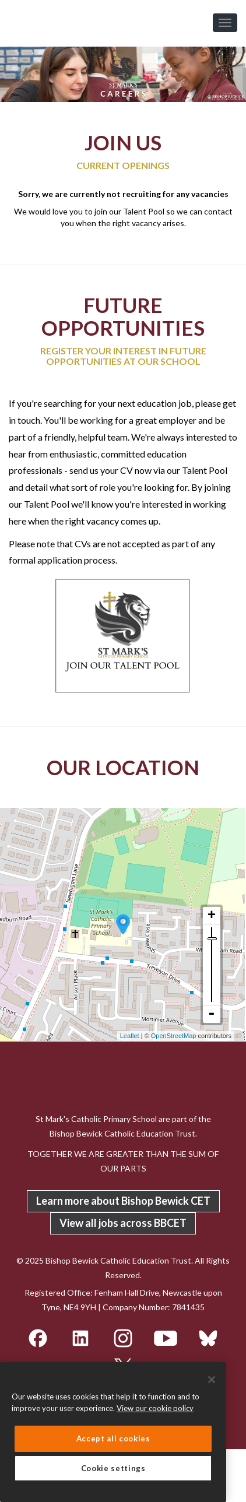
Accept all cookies (113, 1438)
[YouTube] (166, 1337)
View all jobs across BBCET (123, 1222)
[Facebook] (38, 1337)
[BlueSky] (208, 1337)
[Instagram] (123, 1337)
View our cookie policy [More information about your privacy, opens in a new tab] (155, 1408)
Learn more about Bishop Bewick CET (123, 1200)
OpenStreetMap (173, 1035)
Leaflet (129, 1035)
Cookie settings (113, 1468)
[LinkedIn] (81, 1337)
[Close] (211, 1379)
